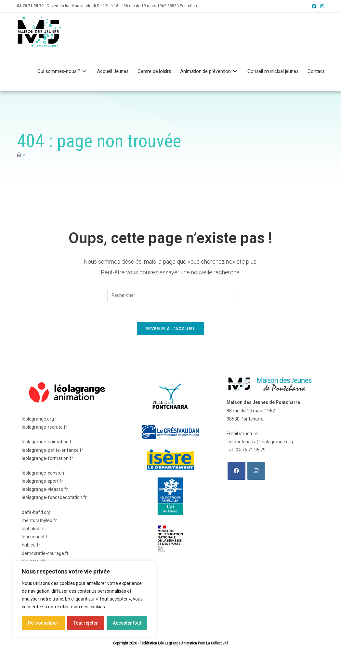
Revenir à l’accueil (170, 328)
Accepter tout (127, 623)
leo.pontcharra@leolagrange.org (260, 441)
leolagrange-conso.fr (43, 473)
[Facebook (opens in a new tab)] (314, 6)
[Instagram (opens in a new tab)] (321, 6)
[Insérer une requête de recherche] (170, 295)
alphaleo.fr (33, 528)
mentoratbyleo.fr (39, 520)
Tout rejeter (85, 623)
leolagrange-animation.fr (47, 441)
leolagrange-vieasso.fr (45, 489)
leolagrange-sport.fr (42, 481)
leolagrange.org (38, 419)
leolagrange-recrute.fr (44, 427)
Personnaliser (43, 623)
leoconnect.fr (35, 536)
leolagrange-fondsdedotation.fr (54, 497)
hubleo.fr (31, 544)
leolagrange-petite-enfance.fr (52, 450)
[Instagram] (256, 471)
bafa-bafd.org (36, 512)
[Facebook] (236, 471)
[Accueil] (19, 154)
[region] (84, 599)
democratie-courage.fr (45, 553)
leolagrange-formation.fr (47, 458)
